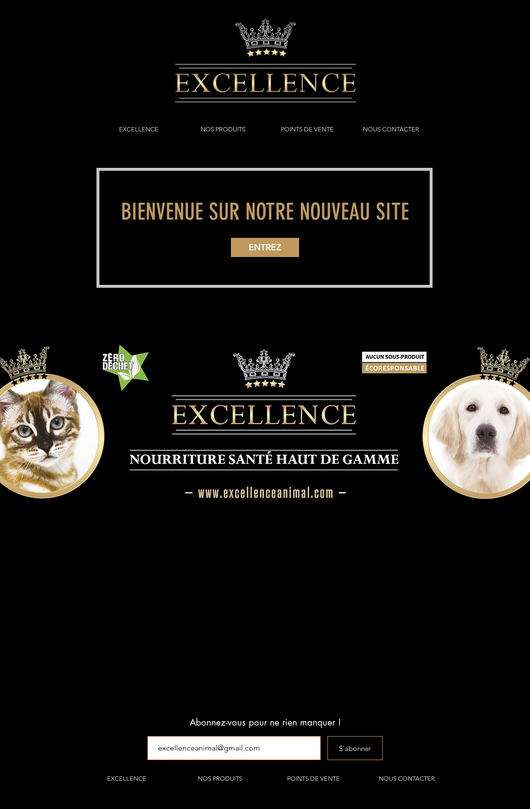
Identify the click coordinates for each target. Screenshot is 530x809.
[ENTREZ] (265, 247)
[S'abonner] (355, 748)
